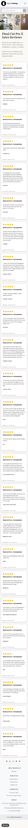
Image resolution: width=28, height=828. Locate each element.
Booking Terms (14, 779)
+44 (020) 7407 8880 (14, 811)
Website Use (14, 785)
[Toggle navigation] (25, 3)
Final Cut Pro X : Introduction (12, 68)
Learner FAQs (14, 792)
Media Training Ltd (16, 817)
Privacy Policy (14, 782)
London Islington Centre (14, 795)
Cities (14, 771)
